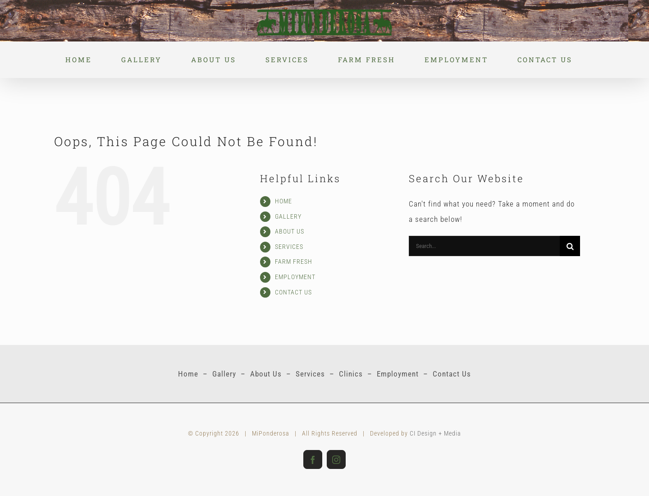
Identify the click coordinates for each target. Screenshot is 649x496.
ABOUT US (289, 231)
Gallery (224, 373)
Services (310, 373)
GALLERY (288, 216)
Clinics (351, 373)
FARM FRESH (293, 261)
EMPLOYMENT (295, 276)
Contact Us (452, 373)
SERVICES (289, 246)
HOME (283, 201)
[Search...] (484, 246)
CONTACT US (293, 292)
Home (188, 373)
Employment (398, 373)
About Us (266, 373)
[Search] (570, 246)
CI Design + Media (435, 433)
